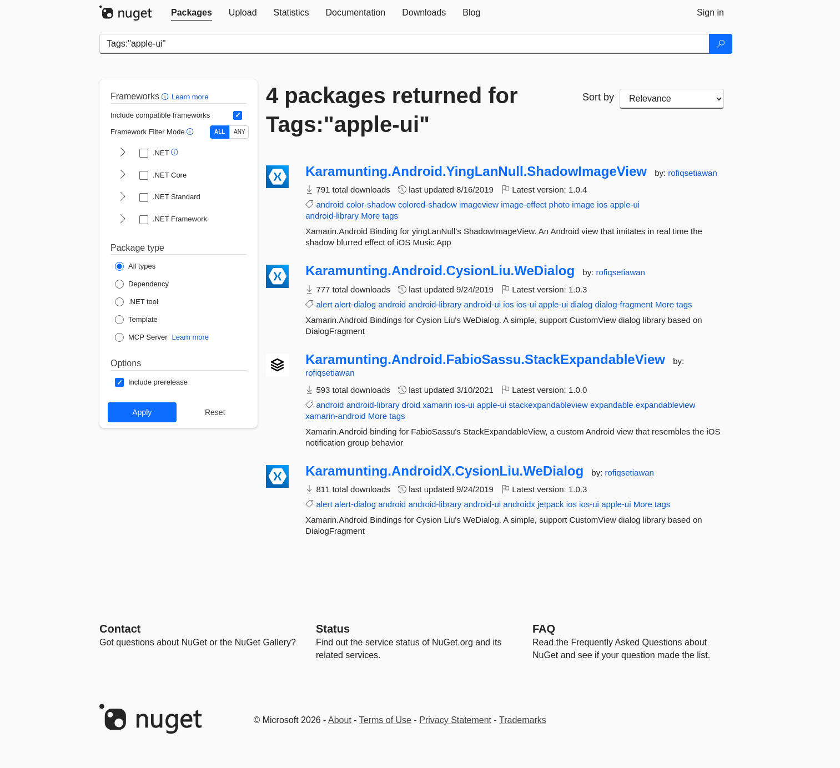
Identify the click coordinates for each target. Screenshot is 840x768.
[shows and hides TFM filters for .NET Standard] (122, 197)
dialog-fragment (623, 304)
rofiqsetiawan (692, 173)
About (339, 720)
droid (411, 405)
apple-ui (625, 204)
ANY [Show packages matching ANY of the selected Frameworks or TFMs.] (239, 132)
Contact (119, 629)
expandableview (666, 405)
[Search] (720, 44)
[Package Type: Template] (136, 320)
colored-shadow (427, 204)
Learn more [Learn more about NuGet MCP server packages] (190, 337)
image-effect (523, 204)
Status (333, 629)
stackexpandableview (548, 405)
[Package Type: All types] (135, 266)
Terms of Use (385, 720)
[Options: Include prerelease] (151, 382)
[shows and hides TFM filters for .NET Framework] (122, 220)
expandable (611, 405)
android (330, 204)
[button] (166, 96)
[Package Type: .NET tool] (136, 302)
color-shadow (371, 204)
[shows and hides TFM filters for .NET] (122, 153)
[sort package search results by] (672, 99)
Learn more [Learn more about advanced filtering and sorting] (190, 97)
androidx (519, 504)
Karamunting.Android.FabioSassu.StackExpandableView (485, 359)
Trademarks (522, 720)
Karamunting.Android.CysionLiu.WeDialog (440, 271)
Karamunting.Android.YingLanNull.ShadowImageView (476, 171)
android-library (332, 215)
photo (559, 204)
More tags (379, 215)
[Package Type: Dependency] (141, 284)
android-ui (482, 304)
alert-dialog (355, 304)
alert (324, 304)
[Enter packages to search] (404, 44)
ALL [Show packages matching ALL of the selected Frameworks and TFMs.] (219, 132)
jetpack (550, 504)
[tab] (191, 13)
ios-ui (526, 304)
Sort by (598, 97)
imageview (479, 204)
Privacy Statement (455, 720)
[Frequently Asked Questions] (543, 629)
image (583, 204)
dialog (581, 304)
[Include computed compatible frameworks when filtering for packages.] (238, 115)
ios (602, 204)
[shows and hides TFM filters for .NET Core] (122, 175)
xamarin (437, 405)
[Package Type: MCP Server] (141, 337)
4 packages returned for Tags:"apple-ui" (392, 110)
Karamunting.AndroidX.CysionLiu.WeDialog (444, 471)
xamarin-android (335, 416)
